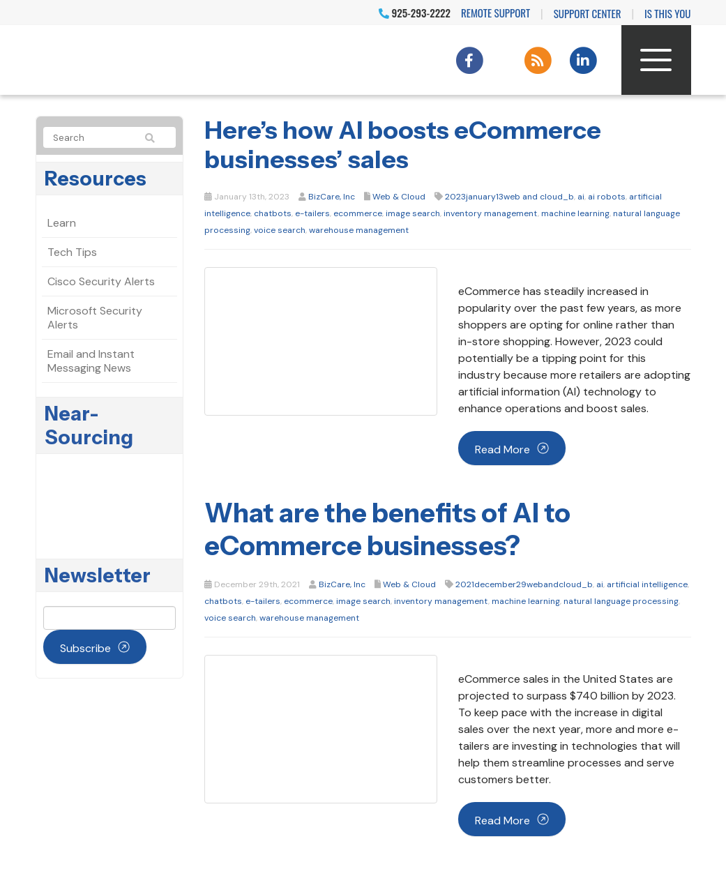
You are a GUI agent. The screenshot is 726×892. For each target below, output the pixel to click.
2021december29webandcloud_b (524, 584)
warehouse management (359, 230)
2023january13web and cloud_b (509, 196)
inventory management (491, 213)
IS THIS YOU (667, 13)
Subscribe (85, 648)
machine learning (575, 213)
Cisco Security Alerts (101, 281)
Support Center (587, 13)
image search (413, 213)
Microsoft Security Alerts (94, 317)
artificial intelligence (647, 584)
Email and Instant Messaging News (91, 361)
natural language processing (621, 601)
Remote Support (495, 12)
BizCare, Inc (331, 196)
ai (580, 196)
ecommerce (357, 213)
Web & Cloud (398, 196)
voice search (279, 230)
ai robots (607, 196)
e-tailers (312, 213)
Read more (502, 449)
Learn (61, 223)
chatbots (273, 213)
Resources (95, 178)
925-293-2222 (415, 12)
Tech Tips (72, 252)
